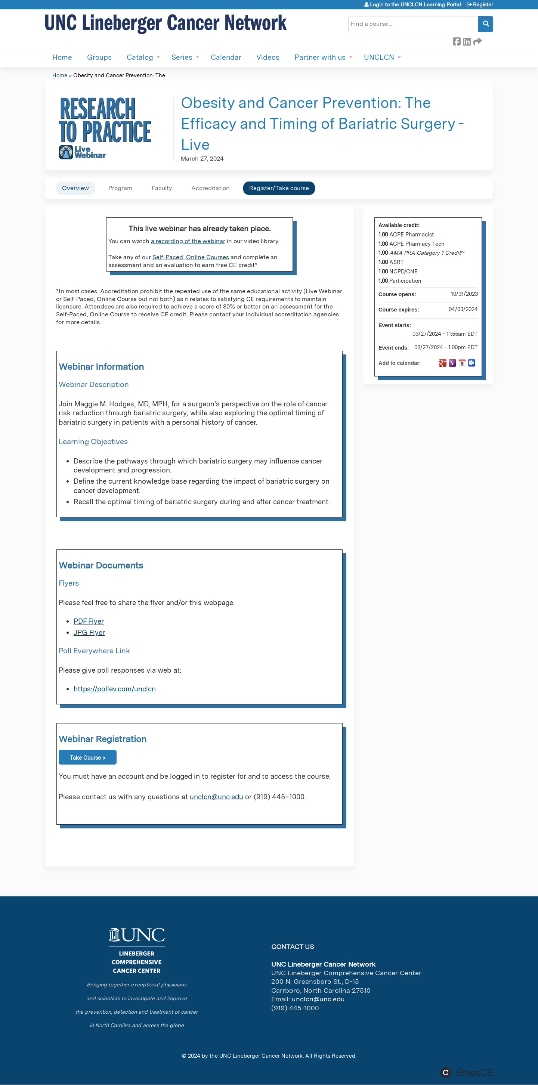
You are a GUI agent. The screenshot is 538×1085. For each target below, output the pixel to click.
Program (120, 188)
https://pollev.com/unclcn (115, 689)
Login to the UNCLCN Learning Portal (415, 4)
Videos (267, 57)
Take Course (85, 757)
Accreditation (210, 188)
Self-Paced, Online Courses (190, 257)
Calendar (226, 57)
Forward (476, 40)
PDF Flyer (89, 621)
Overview (75, 188)
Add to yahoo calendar (452, 363)
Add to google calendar (442, 363)
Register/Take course (279, 188)
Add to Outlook (472, 363)
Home (62, 57)
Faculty (162, 188)
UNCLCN (379, 57)
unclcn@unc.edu (216, 797)
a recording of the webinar (188, 241)
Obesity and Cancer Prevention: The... (120, 75)
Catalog (140, 57)
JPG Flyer (89, 632)
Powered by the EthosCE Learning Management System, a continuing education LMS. (466, 1072)
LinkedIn (466, 40)
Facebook (456, 40)
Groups (99, 57)
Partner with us (320, 57)
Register (483, 4)
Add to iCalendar (462, 362)
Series (181, 57)
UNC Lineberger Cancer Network (261, 1056)
